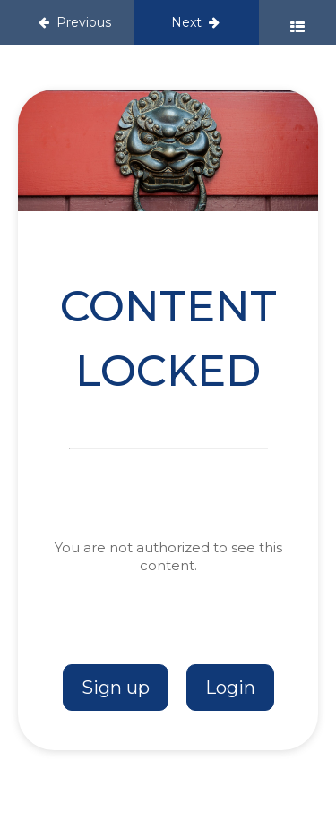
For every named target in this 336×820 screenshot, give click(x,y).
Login (230, 687)
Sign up (116, 687)
